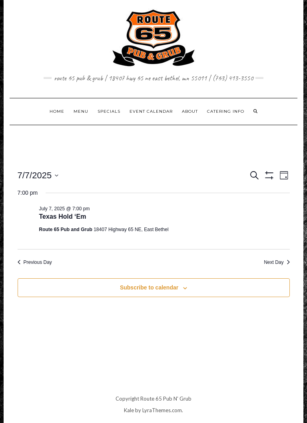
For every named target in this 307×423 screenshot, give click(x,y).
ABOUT (190, 111)
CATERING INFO (225, 111)
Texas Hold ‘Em (62, 216)
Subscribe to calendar (149, 287)
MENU (81, 111)
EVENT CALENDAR (151, 111)
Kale (129, 410)
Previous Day (35, 262)
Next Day (276, 262)
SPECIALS (109, 111)
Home (57, 111)
